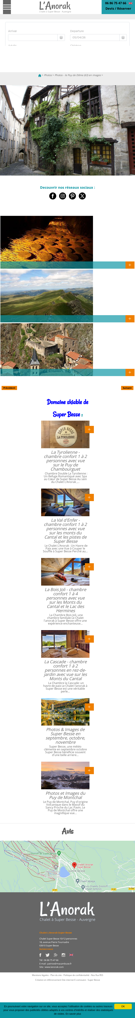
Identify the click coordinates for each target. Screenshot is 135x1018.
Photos (48, 75)
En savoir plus (73, 1013)
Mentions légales (40, 975)
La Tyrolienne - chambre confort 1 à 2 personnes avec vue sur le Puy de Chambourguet (65, 460)
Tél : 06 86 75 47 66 (48, 960)
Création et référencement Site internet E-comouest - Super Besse (67, 979)
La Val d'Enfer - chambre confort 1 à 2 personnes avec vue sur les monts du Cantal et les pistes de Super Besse (65, 530)
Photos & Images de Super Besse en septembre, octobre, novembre (65, 735)
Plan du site (56, 975)
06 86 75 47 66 (115, 3)
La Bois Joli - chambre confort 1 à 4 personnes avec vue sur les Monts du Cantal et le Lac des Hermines (65, 599)
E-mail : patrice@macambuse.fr (55, 963)
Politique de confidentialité (76, 975)
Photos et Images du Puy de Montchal (65, 795)
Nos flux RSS (97, 975)
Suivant (127, 387)
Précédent (9, 387)
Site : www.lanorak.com (51, 967)
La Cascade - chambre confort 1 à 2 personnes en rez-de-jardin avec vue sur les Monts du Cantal (65, 670)
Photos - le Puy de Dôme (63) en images (78, 75)
